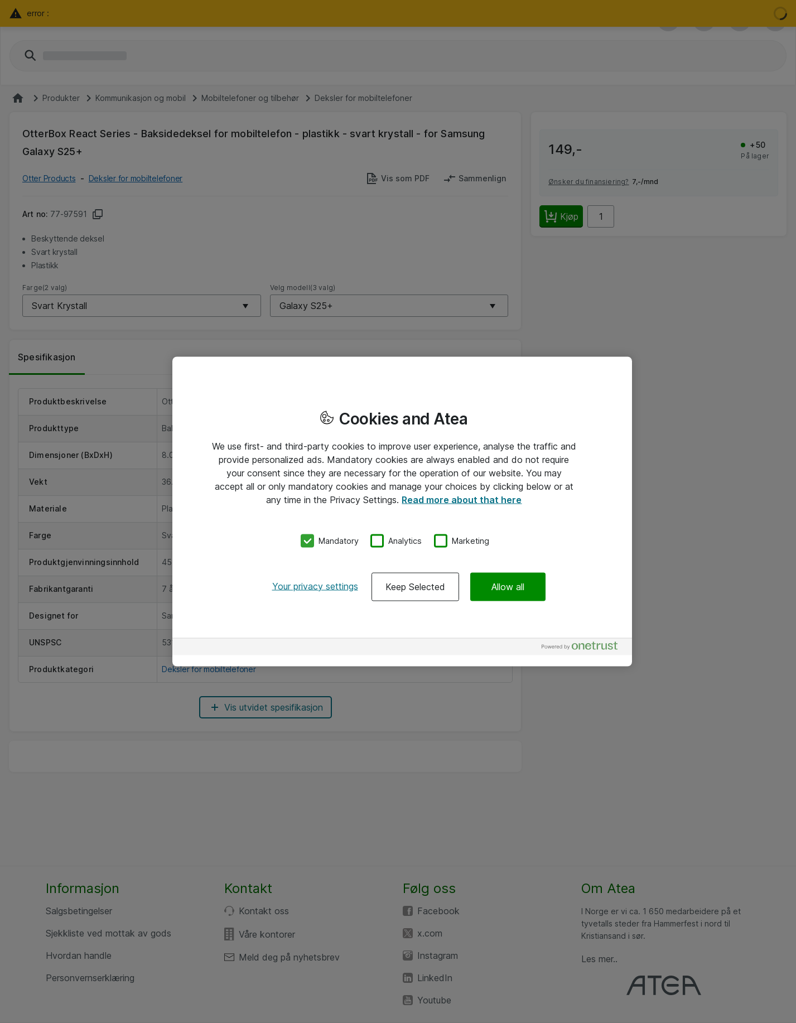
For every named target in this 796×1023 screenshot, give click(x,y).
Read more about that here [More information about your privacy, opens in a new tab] (462, 499)
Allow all (507, 586)
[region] (402, 512)
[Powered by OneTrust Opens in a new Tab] (584, 648)
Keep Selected (415, 586)
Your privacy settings (315, 585)
